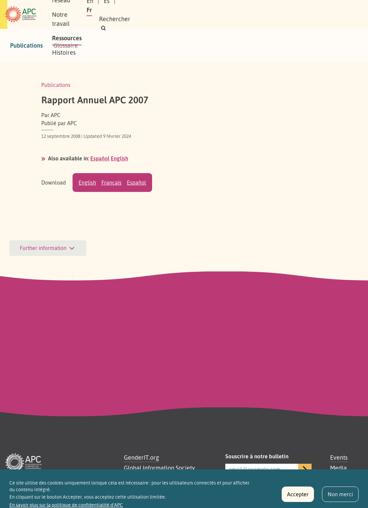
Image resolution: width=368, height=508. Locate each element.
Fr (280, 9)
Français (111, 182)
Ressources (212, 7)
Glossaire (65, 45)
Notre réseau (125, 7)
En (247, 9)
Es (264, 9)
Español (99, 158)
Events (339, 457)
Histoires (86, 21)
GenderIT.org (141, 457)
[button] (281, 18)
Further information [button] (48, 248)
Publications (26, 45)
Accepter (298, 497)
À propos (86, 7)
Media (338, 467)
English (119, 158)
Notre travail (170, 7)
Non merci (340, 497)
